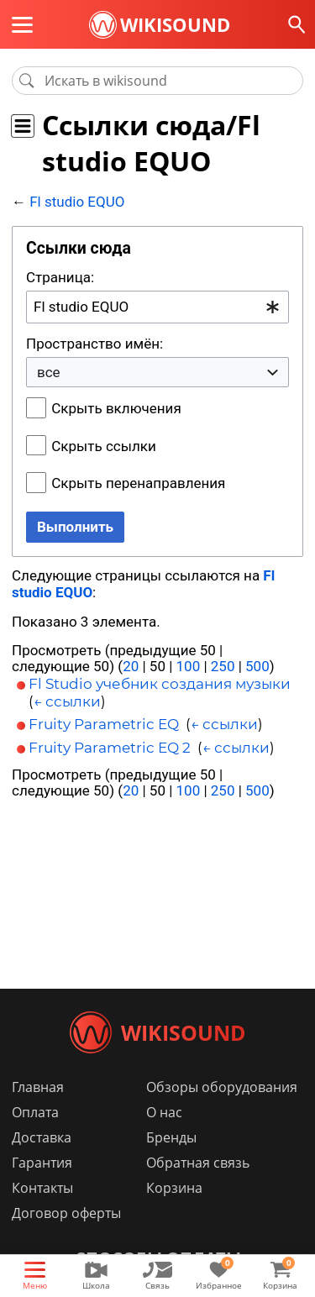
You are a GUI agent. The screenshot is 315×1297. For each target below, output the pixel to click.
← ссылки (67, 701)
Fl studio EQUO (76, 201)
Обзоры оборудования (221, 1087)
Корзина (174, 1188)
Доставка (41, 1137)
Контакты (42, 1188)
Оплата (35, 1112)
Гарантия (42, 1162)
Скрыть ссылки (103, 446)
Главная (38, 1087)
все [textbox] (48, 372)
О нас (164, 1112)
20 (131, 666)
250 (223, 666)
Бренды (171, 1137)
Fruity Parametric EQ (104, 724)
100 (188, 666)
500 (257, 666)
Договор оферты (66, 1213)
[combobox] (157, 307)
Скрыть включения (116, 408)
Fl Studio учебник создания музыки (160, 683)
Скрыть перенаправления (138, 483)
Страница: (60, 277)
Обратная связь (197, 1162)
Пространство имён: (94, 343)
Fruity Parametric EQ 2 (110, 747)
